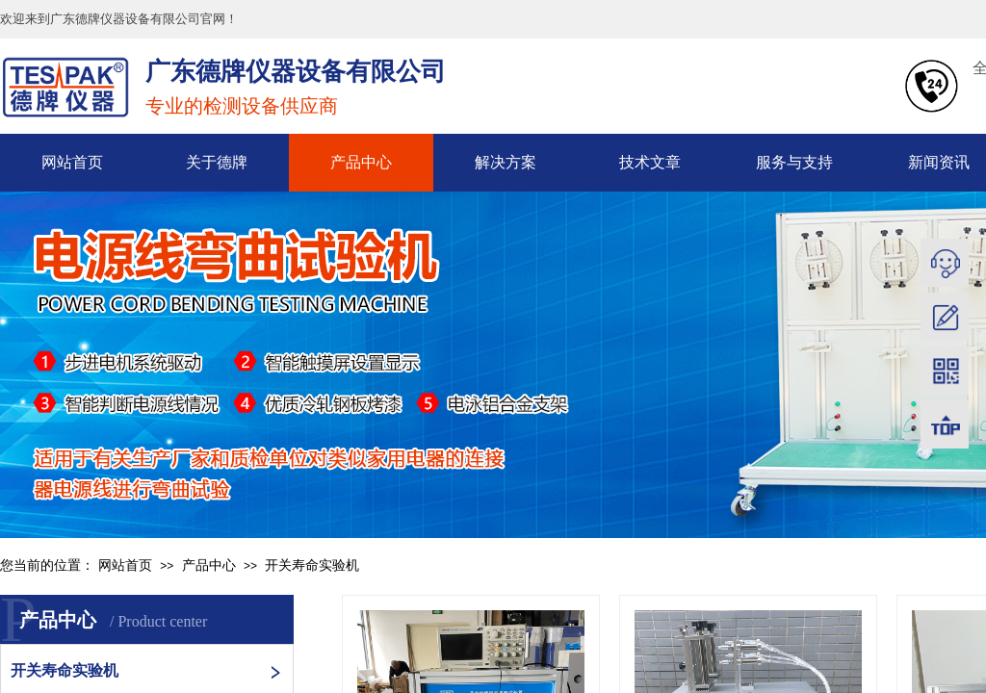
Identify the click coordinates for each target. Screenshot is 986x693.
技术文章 (650, 162)
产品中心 (361, 162)
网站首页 (72, 162)
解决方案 (505, 162)
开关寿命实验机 (312, 565)
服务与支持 (794, 162)
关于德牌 (216, 162)
